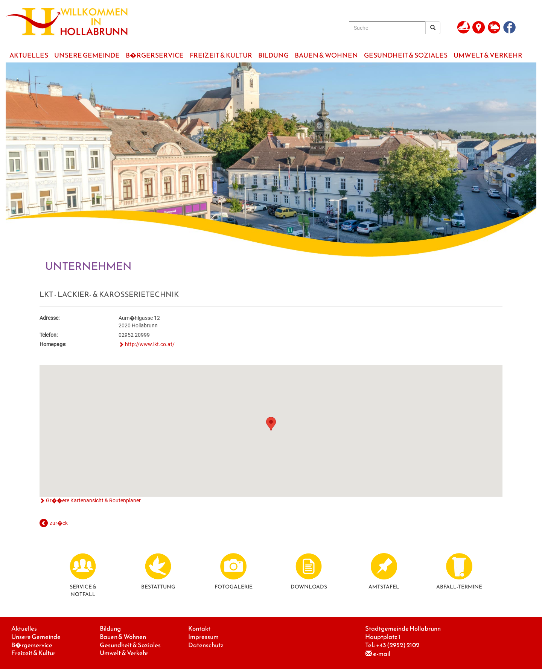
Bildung (110, 628)
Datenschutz (206, 645)
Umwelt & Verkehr (124, 653)
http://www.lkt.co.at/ (150, 344)
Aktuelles (24, 628)
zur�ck (59, 523)
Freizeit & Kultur (33, 653)
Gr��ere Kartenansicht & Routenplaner (93, 500)
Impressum (203, 637)
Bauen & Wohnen (123, 637)
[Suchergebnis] (432, 27)
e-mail (381, 653)
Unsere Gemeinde (36, 637)
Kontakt (199, 628)
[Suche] (387, 27)
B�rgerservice (31, 645)
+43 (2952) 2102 (397, 645)
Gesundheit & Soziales (130, 645)
